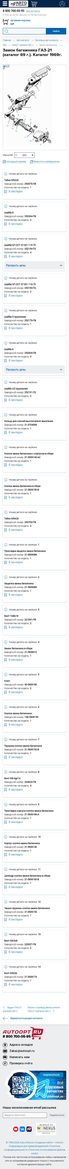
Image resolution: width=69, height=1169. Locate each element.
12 (16, 131)
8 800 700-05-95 (17, 1036)
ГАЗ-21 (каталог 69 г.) (23, 45)
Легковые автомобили (46, 40)
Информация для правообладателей (28, 1146)
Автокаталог (23, 40)
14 (7, 126)
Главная (7, 40)
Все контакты (33, 11)
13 (12, 129)
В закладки (13, 191)
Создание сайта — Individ (48, 1142)
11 (25, 137)
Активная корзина (20, 20)
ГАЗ (4, 45)
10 (30, 141)
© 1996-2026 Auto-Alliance (20, 1142)
